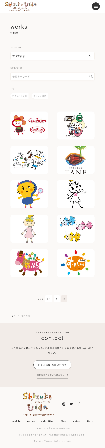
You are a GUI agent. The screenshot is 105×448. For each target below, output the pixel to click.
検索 (91, 76)
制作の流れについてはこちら (50, 374)
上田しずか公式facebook (79, 404)
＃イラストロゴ (19, 95)
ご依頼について (42, 428)
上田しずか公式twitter (71, 404)
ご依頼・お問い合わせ (52, 364)
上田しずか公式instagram (64, 404)
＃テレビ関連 (39, 95)
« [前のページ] (49, 298)
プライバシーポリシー (60, 428)
